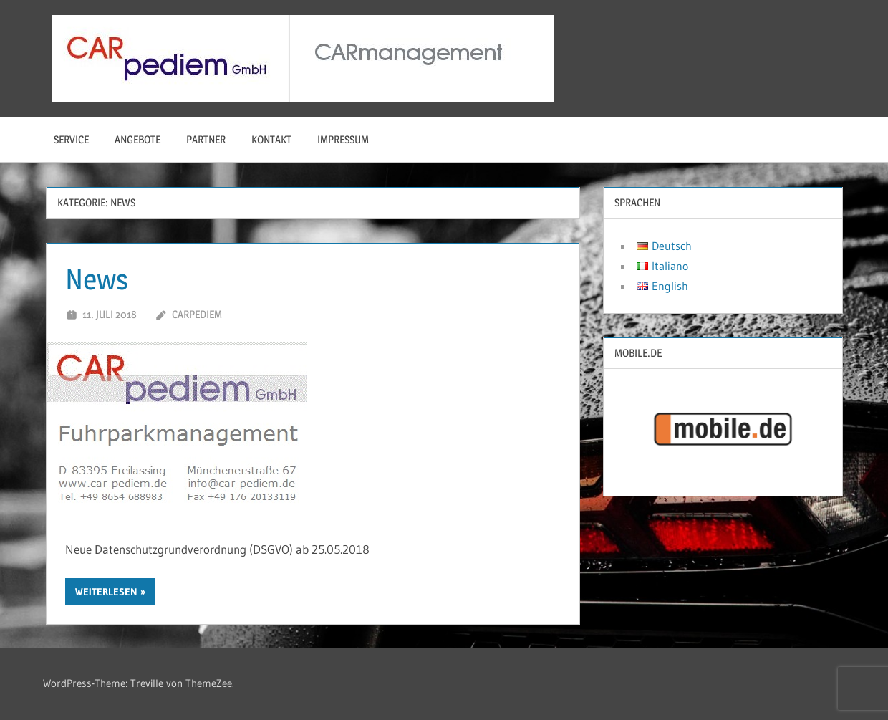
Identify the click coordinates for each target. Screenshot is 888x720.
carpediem (197, 314)
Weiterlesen (106, 591)
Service (71, 139)
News (96, 279)
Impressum (343, 139)
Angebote (137, 139)
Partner (206, 139)
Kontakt (271, 139)
